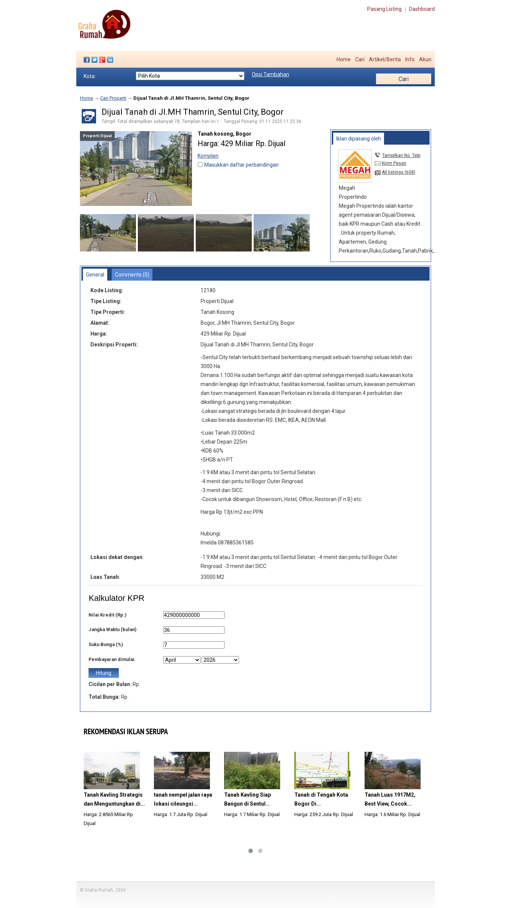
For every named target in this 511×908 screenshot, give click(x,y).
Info (410, 59)
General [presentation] (95, 275)
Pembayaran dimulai (111, 659)
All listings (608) (398, 172)
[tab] (359, 138)
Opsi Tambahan (270, 74)
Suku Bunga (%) (106, 644)
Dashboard (422, 9)
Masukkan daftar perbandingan (241, 165)
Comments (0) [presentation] (132, 275)
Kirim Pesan (394, 163)
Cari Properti (113, 98)
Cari (360, 59)
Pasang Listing (384, 9)
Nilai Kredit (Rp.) (107, 615)
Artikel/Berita (385, 59)
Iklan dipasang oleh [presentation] (358, 139)
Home (344, 59)
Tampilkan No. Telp (401, 155)
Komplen (208, 156)
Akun (425, 59)
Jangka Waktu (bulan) (112, 629)
